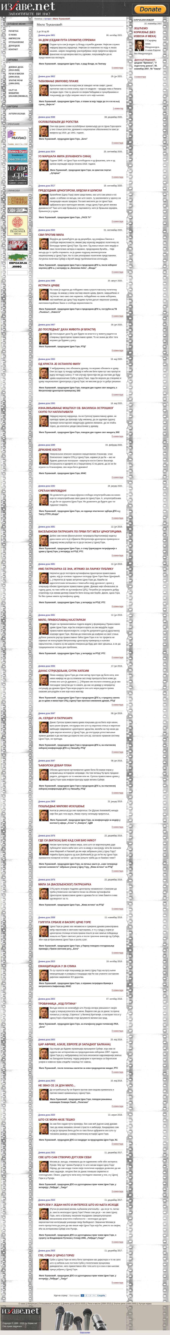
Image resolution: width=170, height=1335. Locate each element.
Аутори (47, 19)
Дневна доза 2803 (46, 999)
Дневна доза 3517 (46, 186)
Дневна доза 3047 (46, 713)
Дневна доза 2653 (46, 1081)
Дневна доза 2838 (46, 917)
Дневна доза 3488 (46, 281)
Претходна (74, 1296)
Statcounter (85, 1333)
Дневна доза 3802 (46, 76)
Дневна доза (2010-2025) (74, 1304)
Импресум (14, 38)
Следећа (101, 1296)
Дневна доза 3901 (46, 35)
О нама (13, 35)
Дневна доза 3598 (46, 117)
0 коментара (117, 68)
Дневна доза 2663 (46, 1039)
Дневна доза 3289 (46, 445)
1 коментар (118, 108)
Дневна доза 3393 (46, 359)
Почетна (13, 31)
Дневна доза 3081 (46, 527)
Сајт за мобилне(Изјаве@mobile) (18, 93)
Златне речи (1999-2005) (125, 1304)
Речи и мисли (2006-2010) (100, 1304)
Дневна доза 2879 (46, 836)
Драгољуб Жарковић (144, 60)
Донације (14, 46)
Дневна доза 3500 (46, 230)
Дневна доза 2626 (46, 1115)
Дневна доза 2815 (46, 961)
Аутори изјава (17, 114)
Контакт (13, 49)
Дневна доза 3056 (46, 666)
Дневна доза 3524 (46, 151)
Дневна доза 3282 (46, 486)
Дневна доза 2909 (46, 801)
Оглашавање (16, 42)
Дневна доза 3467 (46, 325)
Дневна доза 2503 (46, 1152)
